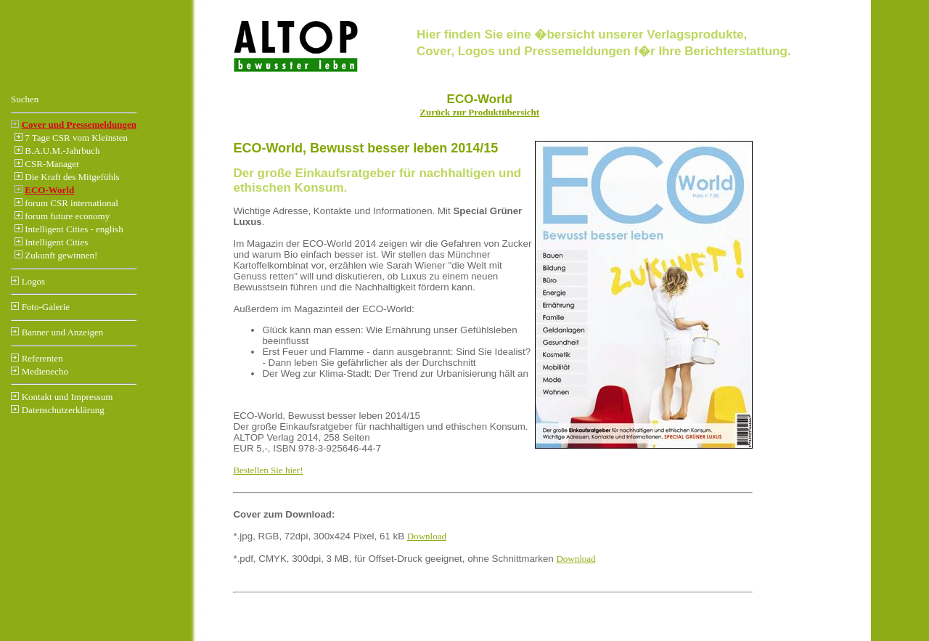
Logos (34, 281)
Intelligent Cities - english (74, 229)
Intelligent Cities (56, 242)
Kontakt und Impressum (67, 396)
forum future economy (67, 216)
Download (426, 536)
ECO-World (49, 189)
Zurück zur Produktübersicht (479, 112)
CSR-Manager (52, 163)
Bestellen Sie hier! (268, 470)
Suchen (24, 99)
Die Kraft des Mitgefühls (72, 176)
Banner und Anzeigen (63, 332)
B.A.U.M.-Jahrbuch (62, 150)
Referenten (42, 358)
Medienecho (45, 371)
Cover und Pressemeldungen (79, 124)
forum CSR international (71, 202)
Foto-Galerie (46, 306)
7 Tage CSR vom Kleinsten (76, 137)
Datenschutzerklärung (63, 409)
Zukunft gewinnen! (61, 255)
